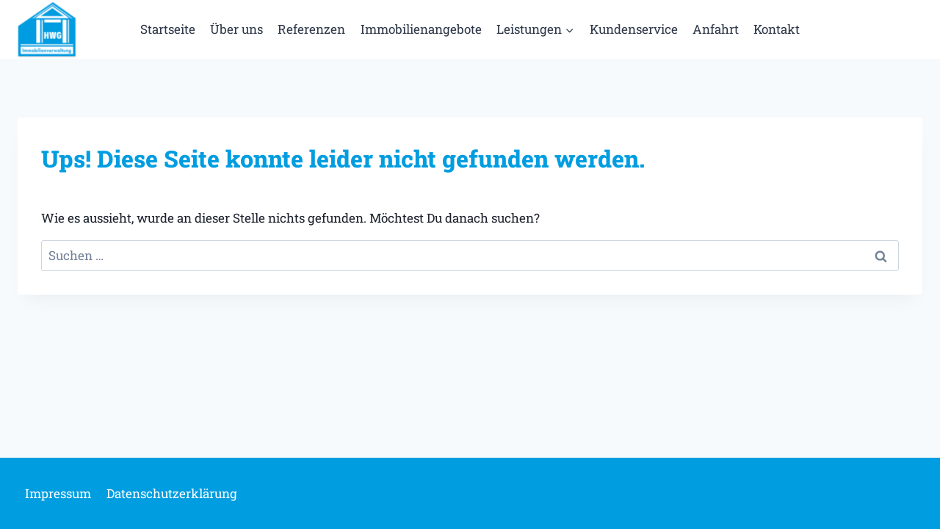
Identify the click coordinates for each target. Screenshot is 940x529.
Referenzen (311, 29)
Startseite (167, 29)
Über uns (236, 29)
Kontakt (776, 29)
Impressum (58, 493)
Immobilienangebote (421, 29)
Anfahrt (716, 29)
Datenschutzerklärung (171, 493)
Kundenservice (634, 29)
